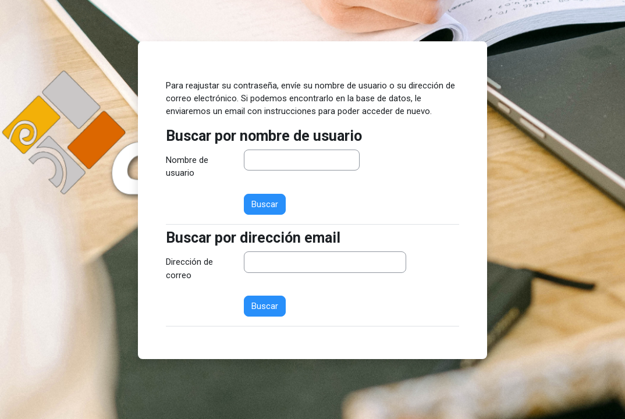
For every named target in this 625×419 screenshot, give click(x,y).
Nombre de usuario (187, 166)
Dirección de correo (189, 268)
